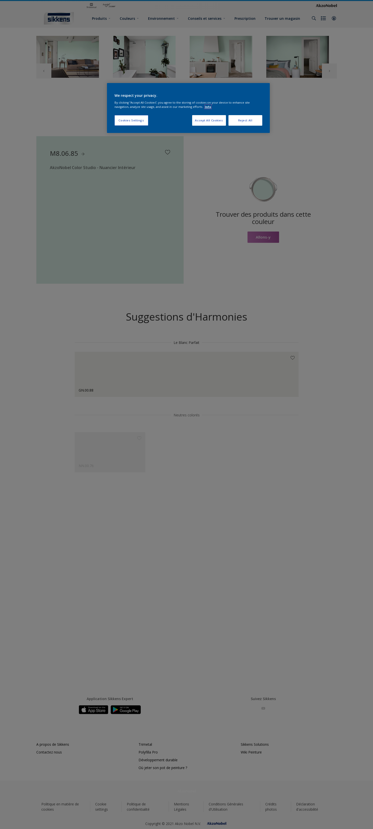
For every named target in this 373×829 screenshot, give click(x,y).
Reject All (245, 120)
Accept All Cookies (209, 120)
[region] (188, 108)
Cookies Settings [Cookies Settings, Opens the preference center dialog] (131, 120)
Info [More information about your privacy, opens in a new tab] (208, 107)
